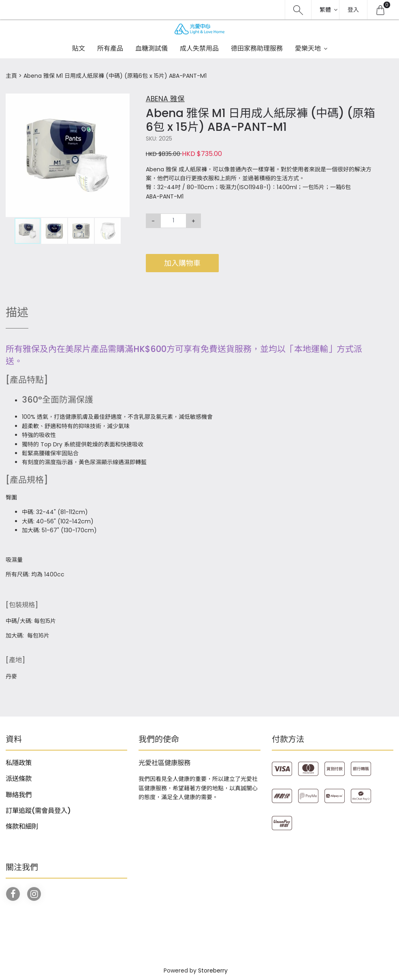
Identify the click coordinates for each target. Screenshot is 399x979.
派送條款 (19, 778)
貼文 (78, 48)
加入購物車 (182, 263)
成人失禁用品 (199, 48)
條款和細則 (22, 826)
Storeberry (213, 970)
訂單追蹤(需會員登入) (38, 810)
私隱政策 (19, 763)
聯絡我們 (19, 795)
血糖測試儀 (151, 48)
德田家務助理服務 (257, 48)
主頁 (11, 76)
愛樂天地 (308, 48)
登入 (353, 10)
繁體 (325, 10)
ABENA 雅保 (165, 99)
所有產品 (110, 48)
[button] (122, 100)
